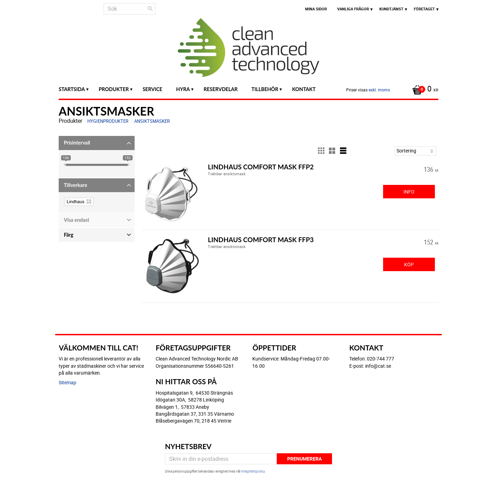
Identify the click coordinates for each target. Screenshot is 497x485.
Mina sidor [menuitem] (316, 8)
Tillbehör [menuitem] (265, 89)
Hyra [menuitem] (183, 89)
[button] (97, 143)
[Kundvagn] (423, 89)
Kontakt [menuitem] (303, 89)
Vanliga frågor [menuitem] (353, 8)
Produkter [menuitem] (114, 89)
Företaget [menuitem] (424, 8)
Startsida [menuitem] (72, 89)
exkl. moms (379, 89)
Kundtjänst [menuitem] (391, 8)
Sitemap (67, 382)
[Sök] (150, 8)
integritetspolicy (253, 471)
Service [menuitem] (152, 89)
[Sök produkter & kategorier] (129, 8)
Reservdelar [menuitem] (221, 89)
